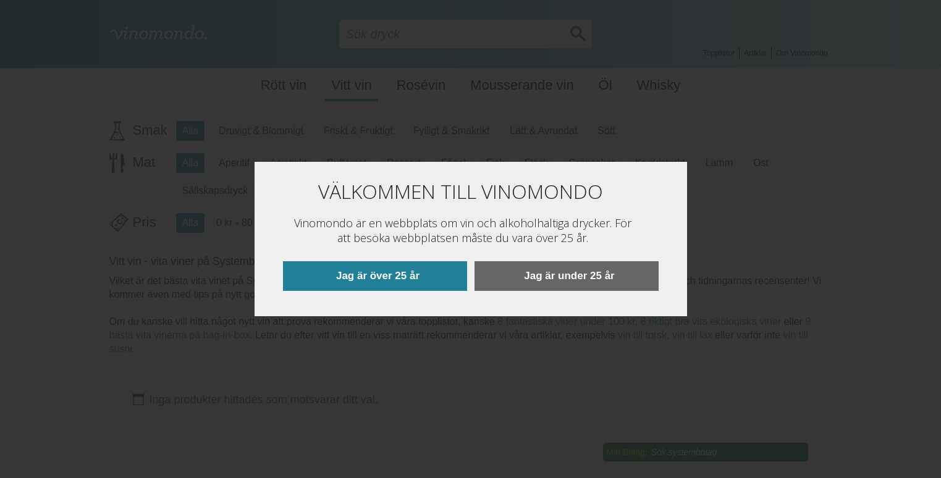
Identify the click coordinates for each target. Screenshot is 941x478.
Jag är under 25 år (569, 276)
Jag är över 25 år (378, 276)
